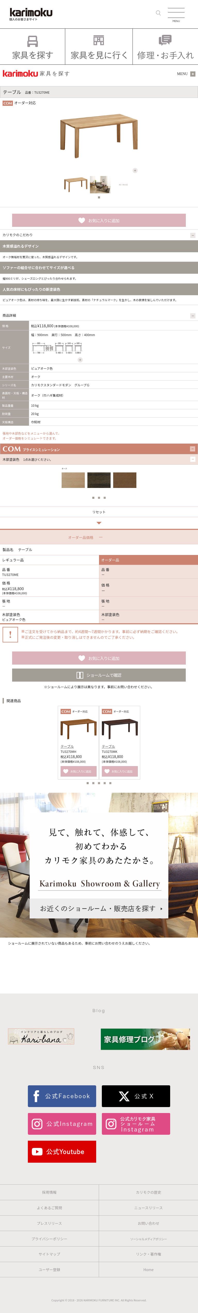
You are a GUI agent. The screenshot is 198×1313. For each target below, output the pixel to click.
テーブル (67, 746)
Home (148, 1269)
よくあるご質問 (49, 1207)
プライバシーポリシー (49, 1238)
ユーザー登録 (49, 1269)
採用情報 (49, 1192)
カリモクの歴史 (148, 1192)
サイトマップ (49, 1254)
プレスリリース (49, 1223)
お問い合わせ (148, 1223)
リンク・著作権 (148, 1254)
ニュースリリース (148, 1207)
